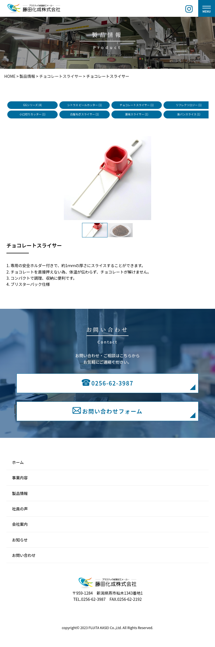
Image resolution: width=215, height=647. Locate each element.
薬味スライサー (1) (136, 114)
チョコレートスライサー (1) (137, 105)
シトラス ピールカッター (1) (84, 105)
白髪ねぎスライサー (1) (84, 114)
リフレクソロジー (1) (189, 105)
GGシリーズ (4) (32, 105)
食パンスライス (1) (188, 114)
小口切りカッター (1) (33, 114)
